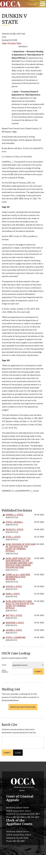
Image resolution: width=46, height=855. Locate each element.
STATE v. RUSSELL (14, 522)
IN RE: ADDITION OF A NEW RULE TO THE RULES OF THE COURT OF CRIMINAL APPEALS (20, 604)
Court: (4, 665)
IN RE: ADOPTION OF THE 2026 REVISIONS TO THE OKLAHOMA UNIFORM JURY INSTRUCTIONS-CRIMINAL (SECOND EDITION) (19, 563)
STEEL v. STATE (13, 536)
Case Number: (5, 671)
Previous (12, 43)
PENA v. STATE (13, 593)
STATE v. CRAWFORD (15, 637)
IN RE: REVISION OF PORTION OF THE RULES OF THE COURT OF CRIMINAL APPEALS (20, 547)
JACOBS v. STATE (14, 630)
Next (19, 43)
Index (4, 43)
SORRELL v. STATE (14, 514)
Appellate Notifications (22, 707)
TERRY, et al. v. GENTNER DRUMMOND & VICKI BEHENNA (18, 576)
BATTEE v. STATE (14, 615)
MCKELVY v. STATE (14, 529)
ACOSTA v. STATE (14, 586)
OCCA (23, 781)
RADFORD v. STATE (15, 622)
